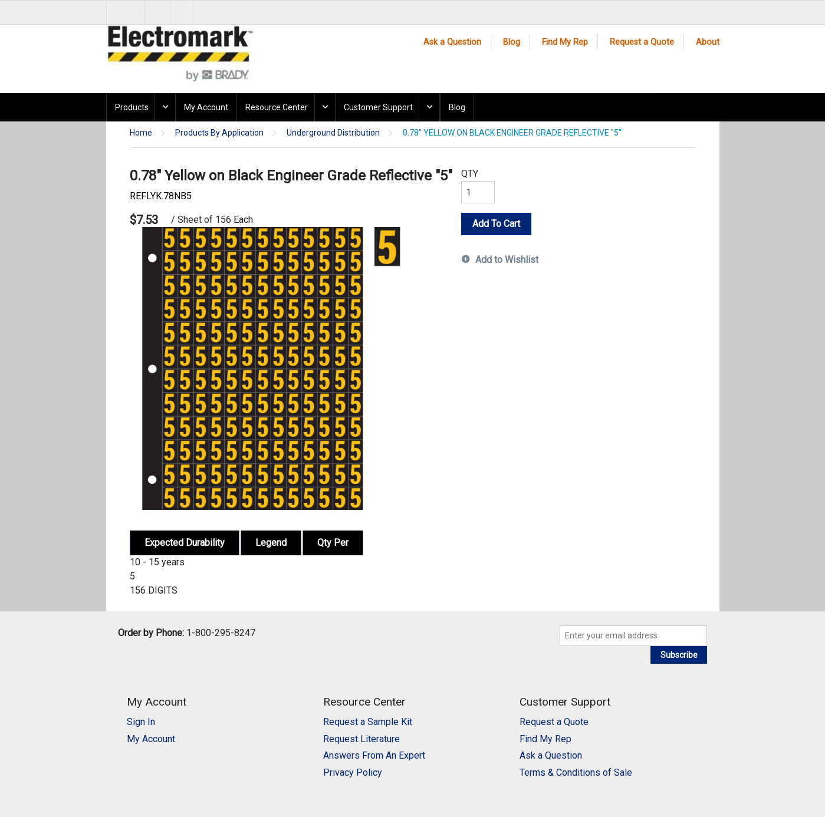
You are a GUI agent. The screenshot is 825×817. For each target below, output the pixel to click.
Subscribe (679, 655)
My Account (206, 107)
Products (132, 107)
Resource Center (276, 107)
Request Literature (361, 738)
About (707, 42)
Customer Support (378, 107)
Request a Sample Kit (367, 721)
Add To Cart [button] (496, 223)
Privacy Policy (352, 772)
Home (141, 133)
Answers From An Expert (374, 755)
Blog (511, 42)
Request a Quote (642, 42)
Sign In (141, 721)
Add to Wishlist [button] (506, 259)
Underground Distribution (333, 133)
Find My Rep (565, 42)
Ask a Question (452, 42)
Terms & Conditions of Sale (576, 772)
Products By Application (219, 133)
